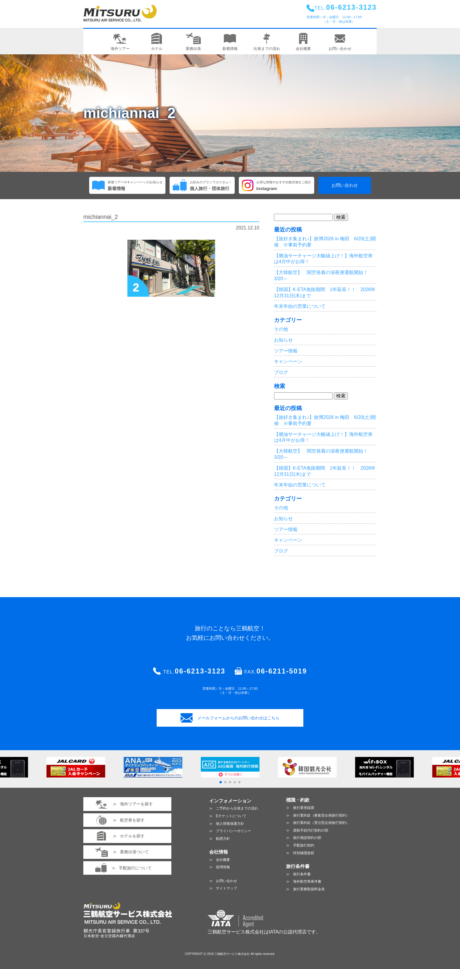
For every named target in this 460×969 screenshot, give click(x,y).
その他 (281, 329)
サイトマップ (226, 888)
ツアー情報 (285, 350)
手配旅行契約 (303, 845)
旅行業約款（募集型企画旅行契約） (321, 815)
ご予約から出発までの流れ (237, 808)
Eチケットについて (231, 816)
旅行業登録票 (303, 808)
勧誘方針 (223, 839)
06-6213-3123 (200, 671)
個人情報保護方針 (230, 824)
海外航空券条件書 (307, 881)
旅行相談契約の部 (307, 838)
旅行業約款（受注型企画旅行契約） (321, 823)
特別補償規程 (303, 853)
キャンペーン (288, 361)
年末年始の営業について (300, 306)
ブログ (281, 372)
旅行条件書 (302, 874)
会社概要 (223, 860)
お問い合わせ (345, 185)
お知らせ (283, 339)
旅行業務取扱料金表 (309, 889)
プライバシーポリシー (233, 831)
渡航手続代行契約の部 (310, 830)
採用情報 (223, 867)
